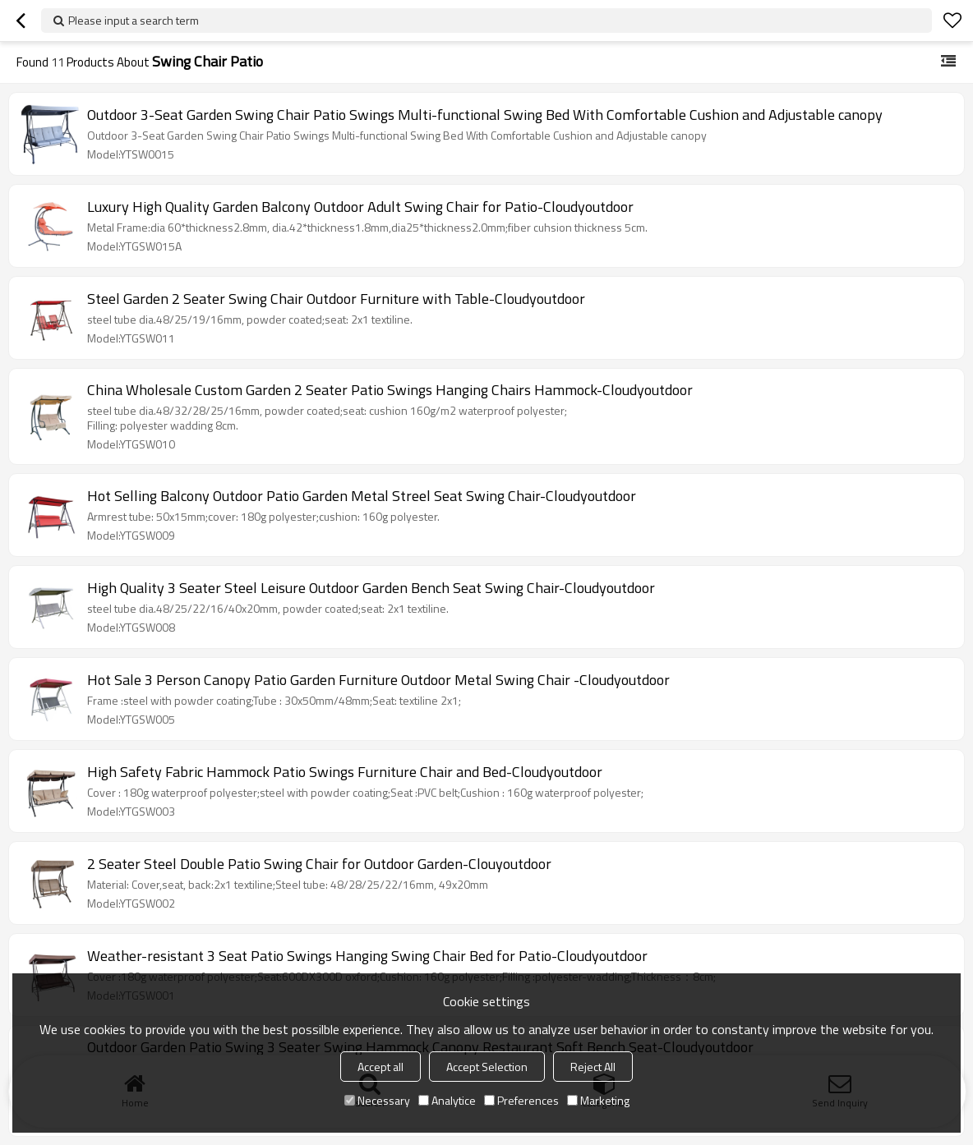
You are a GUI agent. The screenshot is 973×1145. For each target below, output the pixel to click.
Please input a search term (133, 20)
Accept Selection (487, 1066)
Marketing (598, 1100)
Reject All (593, 1066)
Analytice (447, 1100)
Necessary (377, 1100)
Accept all (380, 1066)
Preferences (521, 1100)
